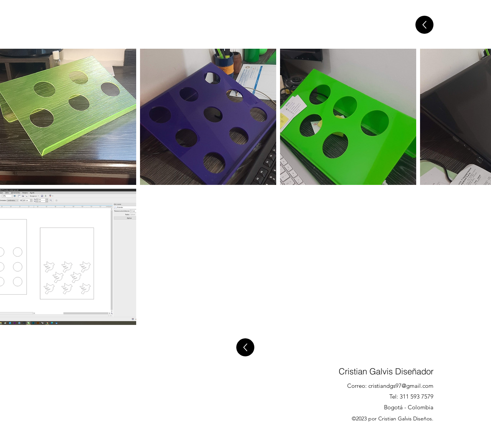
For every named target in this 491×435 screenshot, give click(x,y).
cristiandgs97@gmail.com (400, 385)
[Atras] (424, 25)
